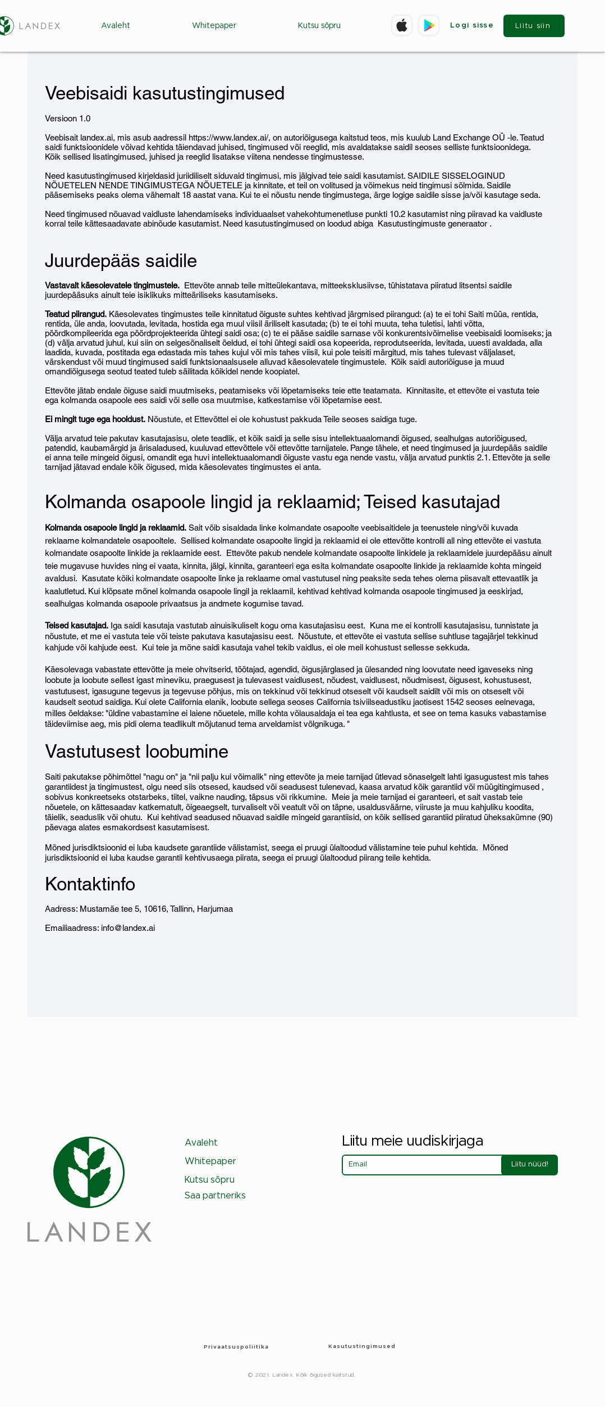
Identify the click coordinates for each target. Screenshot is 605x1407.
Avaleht (201, 1142)
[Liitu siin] (534, 26)
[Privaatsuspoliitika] (237, 1346)
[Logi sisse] (473, 26)
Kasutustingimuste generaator (432, 223)
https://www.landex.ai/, (230, 137)
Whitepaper (210, 1161)
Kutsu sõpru (210, 1179)
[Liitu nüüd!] (529, 1165)
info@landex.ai (128, 928)
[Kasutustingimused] (363, 1346)
